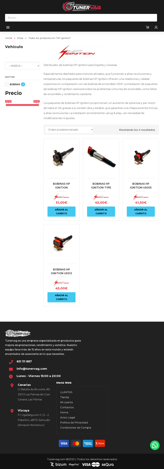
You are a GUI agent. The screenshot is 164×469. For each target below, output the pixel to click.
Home (8, 38)
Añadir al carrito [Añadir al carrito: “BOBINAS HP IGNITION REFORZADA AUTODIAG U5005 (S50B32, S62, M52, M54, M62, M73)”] (61, 211)
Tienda (64, 397)
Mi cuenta (66, 402)
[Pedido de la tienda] (69, 129)
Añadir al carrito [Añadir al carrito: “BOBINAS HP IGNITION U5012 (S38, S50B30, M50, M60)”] (61, 297)
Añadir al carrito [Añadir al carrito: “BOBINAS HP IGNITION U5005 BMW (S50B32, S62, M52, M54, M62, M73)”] (140, 211)
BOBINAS (15, 84)
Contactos (67, 407)
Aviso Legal (67, 417)
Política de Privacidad (74, 422)
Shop (20, 38)
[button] (155, 445)
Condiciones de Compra (75, 427)
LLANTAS (66, 392)
